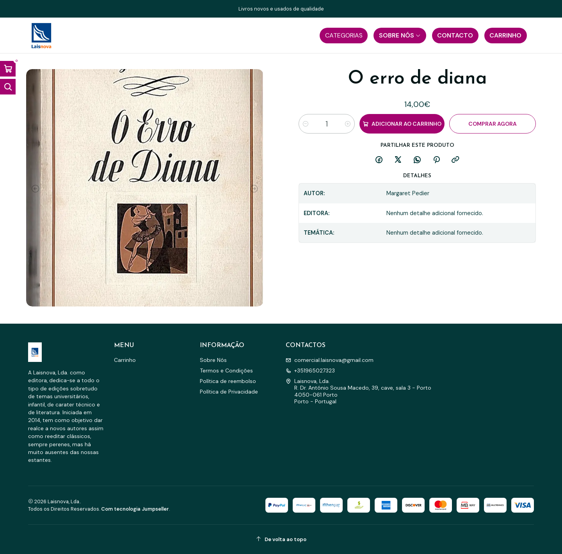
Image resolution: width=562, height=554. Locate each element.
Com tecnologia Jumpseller (135, 509)
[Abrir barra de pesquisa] (8, 86)
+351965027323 (310, 370)
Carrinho (125, 359)
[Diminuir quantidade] (305, 123)
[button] (344, 35)
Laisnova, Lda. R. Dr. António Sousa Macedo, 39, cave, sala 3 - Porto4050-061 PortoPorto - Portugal (358, 391)
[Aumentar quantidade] (347, 123)
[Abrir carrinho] (8, 69)
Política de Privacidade (229, 391)
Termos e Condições (226, 370)
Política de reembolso (228, 381)
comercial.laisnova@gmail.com (329, 359)
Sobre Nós (213, 359)
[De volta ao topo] (281, 539)
